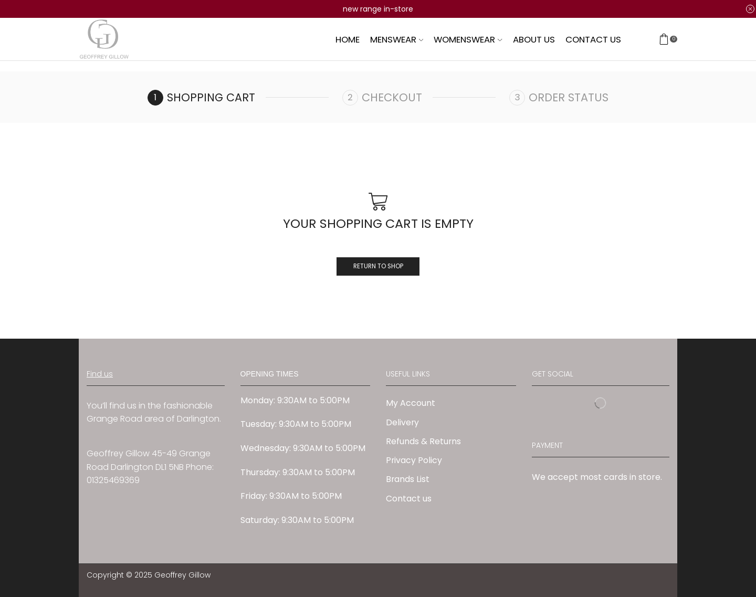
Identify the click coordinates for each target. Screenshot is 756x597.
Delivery (402, 422)
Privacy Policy (414, 461)
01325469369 (113, 481)
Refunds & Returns (423, 442)
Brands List (408, 480)
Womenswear (468, 39)
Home (347, 39)
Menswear (396, 39)
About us (534, 39)
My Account (410, 403)
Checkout (392, 97)
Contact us (593, 39)
